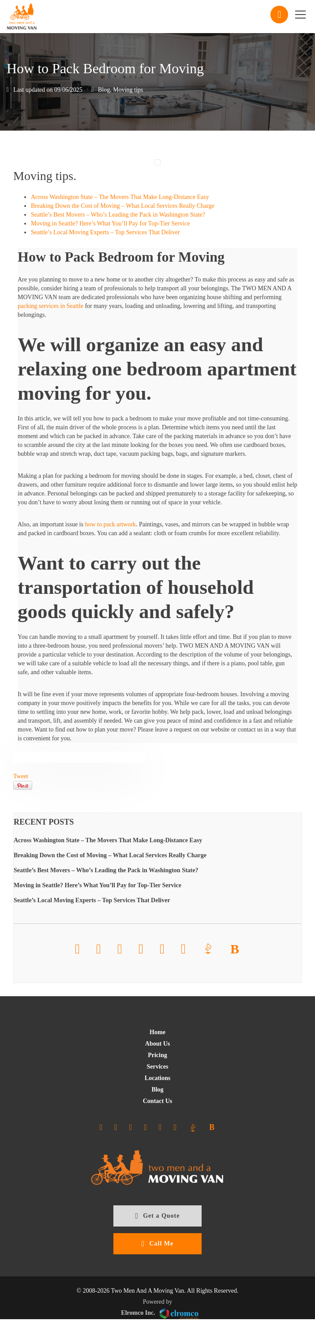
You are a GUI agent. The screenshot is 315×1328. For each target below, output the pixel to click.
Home (157, 1032)
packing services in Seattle (50, 306)
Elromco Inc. (159, 1313)
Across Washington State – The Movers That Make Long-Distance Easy (120, 197)
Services (158, 1066)
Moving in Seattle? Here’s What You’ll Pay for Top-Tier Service (110, 223)
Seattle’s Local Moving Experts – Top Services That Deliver (105, 232)
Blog (104, 89)
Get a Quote (157, 1216)
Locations (157, 1078)
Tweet (20, 776)
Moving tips (128, 89)
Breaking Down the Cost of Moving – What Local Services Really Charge (122, 206)
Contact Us (157, 1101)
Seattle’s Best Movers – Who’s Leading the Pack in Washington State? (118, 214)
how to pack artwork (110, 524)
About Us (157, 1043)
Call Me (157, 1244)
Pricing (157, 1055)
